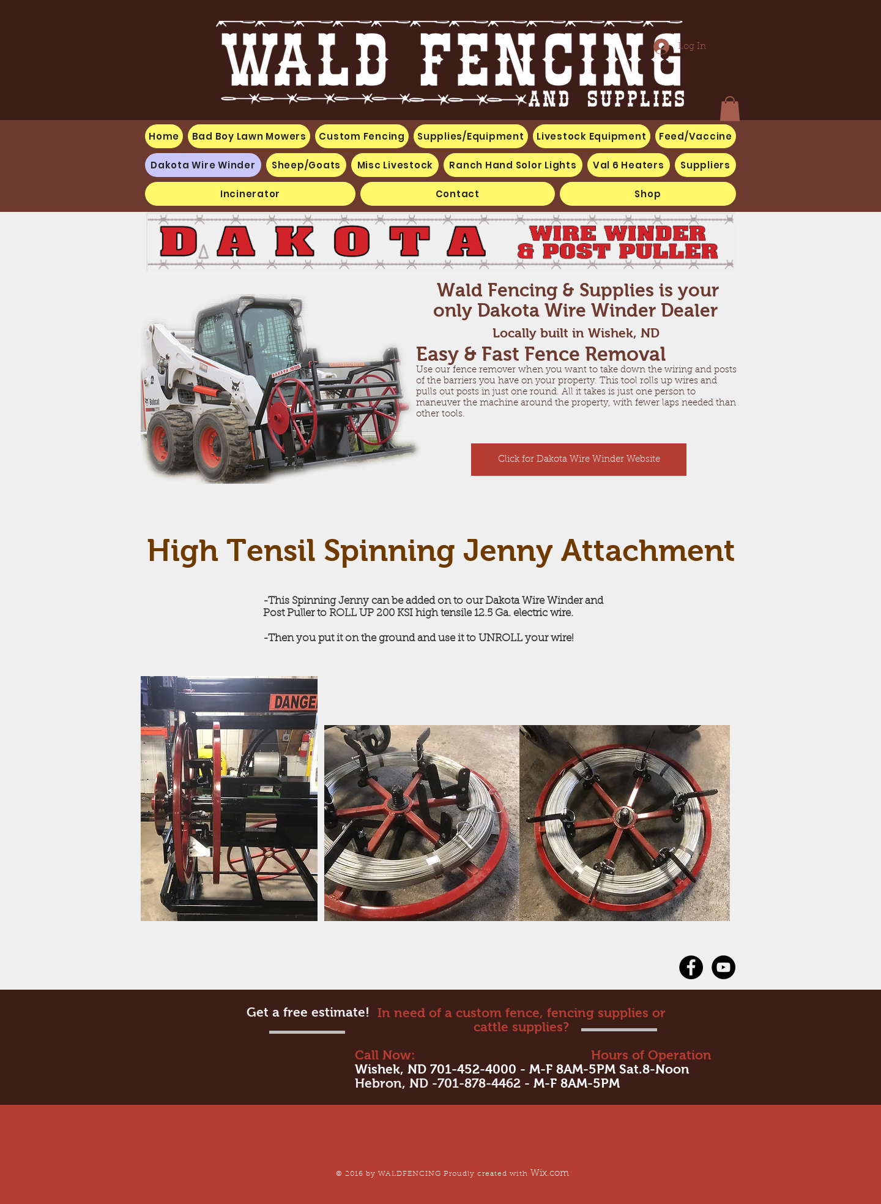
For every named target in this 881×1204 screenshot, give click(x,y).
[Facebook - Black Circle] (691, 967)
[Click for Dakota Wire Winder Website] (578, 459)
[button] (395, 165)
